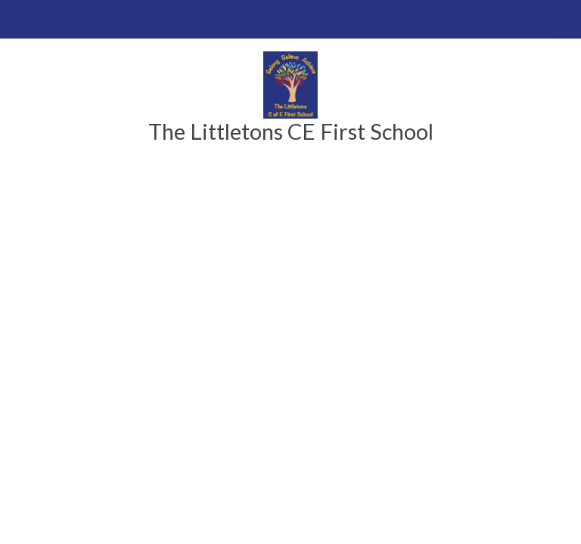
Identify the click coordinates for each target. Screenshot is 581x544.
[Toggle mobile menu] (19, 19)
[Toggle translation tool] (561, 19)
